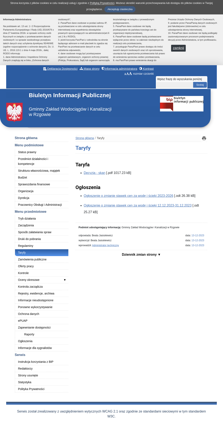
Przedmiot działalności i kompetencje (33, 161)
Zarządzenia (26, 225)
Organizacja (26, 191)
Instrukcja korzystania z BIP (36, 361)
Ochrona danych (28, 314)
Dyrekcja (23, 198)
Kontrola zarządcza (30, 286)
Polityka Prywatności (31, 389)
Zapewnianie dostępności (34, 327)
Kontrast (146, 68)
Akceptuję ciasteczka (119, 9)
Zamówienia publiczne (32, 259)
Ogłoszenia (25, 341)
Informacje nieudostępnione (36, 300)
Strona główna (26, 138)
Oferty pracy (26, 266)
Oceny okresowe (29, 279)
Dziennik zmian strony (140, 254)
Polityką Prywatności (102, 3)
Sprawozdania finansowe (34, 184)
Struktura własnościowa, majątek (39, 170)
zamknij (178, 48)
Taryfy (22, 252)
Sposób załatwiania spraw (34, 232)
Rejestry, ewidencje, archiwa (36, 293)
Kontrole (23, 273)
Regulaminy (25, 245)
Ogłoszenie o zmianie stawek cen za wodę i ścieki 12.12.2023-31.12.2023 (138, 205)
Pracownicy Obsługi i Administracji (40, 204)
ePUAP (23, 320)
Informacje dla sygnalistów (35, 348)
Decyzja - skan (94, 173)
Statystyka (25, 382)
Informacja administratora (119, 68)
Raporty (29, 334)
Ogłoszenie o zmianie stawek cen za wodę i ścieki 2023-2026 (128, 195)
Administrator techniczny (105, 245)
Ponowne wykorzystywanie (35, 307)
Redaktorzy (25, 368)
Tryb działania (27, 218)
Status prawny (27, 152)
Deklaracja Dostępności (60, 68)
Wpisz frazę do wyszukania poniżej (179, 79)
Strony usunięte (28, 375)
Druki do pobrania (29, 239)
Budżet (22, 177)
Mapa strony (90, 68)
